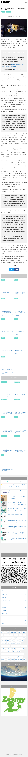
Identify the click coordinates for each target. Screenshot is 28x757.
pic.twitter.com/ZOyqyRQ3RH (9, 66)
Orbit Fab (3, 11)
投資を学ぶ (4, 590)
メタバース (4, 610)
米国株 (12, 659)
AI (1, 632)
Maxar (12, 635)
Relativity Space (8, 637)
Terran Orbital (3, 643)
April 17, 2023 (17, 69)
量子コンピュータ (6, 613)
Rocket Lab (18, 637)
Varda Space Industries (11, 643)
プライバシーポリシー (14, 750)
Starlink (22, 640)
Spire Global (17, 640)
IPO (2, 620)
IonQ (5, 635)
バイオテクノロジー (6, 600)
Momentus (16, 635)
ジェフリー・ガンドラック (10, 648)
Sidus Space (3, 640)
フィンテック (5, 617)
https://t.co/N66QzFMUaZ (17, 64)
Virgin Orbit (18, 643)
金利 (24, 659)
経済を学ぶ (4, 594)
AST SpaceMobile (13, 632)
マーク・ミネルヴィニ (13, 654)
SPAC (3, 623)
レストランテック (4, 656)
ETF (2, 635)
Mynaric (20, 635)
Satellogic (23, 637)
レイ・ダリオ (21, 654)
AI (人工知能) (5, 604)
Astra (8, 632)
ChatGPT (4, 607)
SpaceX (12, 640)
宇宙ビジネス (8, 11)
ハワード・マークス (16, 651)
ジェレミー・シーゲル (20, 648)
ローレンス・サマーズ (12, 656)
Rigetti (14, 637)
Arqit (4, 632)
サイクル (2, 648)
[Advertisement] (14, 547)
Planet (25, 635)
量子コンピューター (18, 659)
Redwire (2, 637)
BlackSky (19, 632)
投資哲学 (8, 659)
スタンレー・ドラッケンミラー (6, 651)
